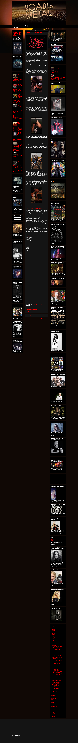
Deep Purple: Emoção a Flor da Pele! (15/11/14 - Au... (57, 667)
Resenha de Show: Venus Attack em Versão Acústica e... (57, 665)
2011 (52, 712)
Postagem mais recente (30, 315)
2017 (52, 638)
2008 (52, 716)
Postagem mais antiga (43, 315)
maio (53, 702)
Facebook (27, 251)
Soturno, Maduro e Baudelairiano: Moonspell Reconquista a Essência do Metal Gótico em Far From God (17, 164)
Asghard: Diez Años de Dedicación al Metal (55, 653)
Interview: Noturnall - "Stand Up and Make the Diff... (57, 658)
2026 (52, 626)
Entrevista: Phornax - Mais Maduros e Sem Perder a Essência (19, 124)
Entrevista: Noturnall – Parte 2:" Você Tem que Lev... (57, 656)
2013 (52, 709)
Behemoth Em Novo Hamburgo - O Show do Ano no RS (57, 676)
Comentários (16, 219)
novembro (54, 645)
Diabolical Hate (44, 307)
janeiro (53, 707)
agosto (53, 698)
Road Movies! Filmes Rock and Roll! (35, 25)
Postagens (16, 217)
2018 (52, 637)
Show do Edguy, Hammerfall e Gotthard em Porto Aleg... (57, 647)
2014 (30, 307)
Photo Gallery (16, 27)
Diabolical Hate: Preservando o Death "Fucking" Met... (57, 683)
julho (53, 699)
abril (53, 703)
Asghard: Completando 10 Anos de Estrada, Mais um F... (57, 651)
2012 (52, 710)
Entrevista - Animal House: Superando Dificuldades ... (56, 663)
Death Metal (39, 307)
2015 (52, 641)
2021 (52, 633)
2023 (52, 630)
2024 (52, 629)
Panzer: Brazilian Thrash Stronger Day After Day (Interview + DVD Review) (17, 76)
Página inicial (36, 315)
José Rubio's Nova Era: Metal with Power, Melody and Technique (19, 86)
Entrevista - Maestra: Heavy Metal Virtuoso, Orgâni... (56, 678)
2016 (52, 640)
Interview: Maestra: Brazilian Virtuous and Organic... (56, 681)
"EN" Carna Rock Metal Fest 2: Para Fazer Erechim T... (57, 670)
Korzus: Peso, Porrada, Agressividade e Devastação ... (57, 660)
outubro (53, 695)
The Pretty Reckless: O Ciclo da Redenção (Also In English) (19, 144)
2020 (52, 634)
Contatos (44, 25)
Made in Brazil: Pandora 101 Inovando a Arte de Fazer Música (17, 115)
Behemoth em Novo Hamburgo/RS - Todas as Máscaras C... (56, 691)
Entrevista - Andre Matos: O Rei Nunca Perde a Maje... (57, 688)
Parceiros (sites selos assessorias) (53, 25)
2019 (52, 636)
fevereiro (53, 706)
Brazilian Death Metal (34, 307)
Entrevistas (19, 25)
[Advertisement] (19, 727)
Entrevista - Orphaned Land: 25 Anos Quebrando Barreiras (19, 106)
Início (14, 25)
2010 (52, 713)
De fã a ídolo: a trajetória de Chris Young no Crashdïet (19, 134)
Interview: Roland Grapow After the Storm (19, 95)
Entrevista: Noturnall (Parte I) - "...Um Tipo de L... (57, 693)
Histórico (24, 25)
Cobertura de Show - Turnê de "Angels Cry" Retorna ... (57, 672)
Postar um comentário (30, 311)
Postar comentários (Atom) (38, 318)
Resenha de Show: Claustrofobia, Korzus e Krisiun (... (56, 685)
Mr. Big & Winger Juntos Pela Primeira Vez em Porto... (56, 649)
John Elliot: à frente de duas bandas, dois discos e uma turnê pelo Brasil (17, 34)
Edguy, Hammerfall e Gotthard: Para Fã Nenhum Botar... (57, 674)
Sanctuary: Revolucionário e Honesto (19, 153)
